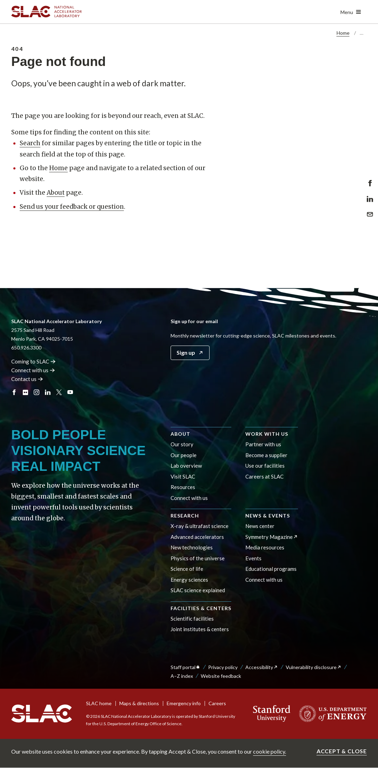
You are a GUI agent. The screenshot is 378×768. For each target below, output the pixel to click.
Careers (217, 703)
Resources (183, 487)
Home (343, 33)
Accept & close (342, 751)
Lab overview (186, 465)
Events (253, 558)
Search (30, 143)
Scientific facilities (192, 618)
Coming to (33, 361)
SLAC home (99, 703)
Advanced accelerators (197, 537)
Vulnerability (313, 667)
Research (185, 516)
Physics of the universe (198, 558)
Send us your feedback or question (72, 207)
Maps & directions (139, 703)
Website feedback (221, 676)
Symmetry (271, 537)
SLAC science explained (198, 590)
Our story (182, 444)
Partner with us (263, 444)
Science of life (187, 569)
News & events (267, 516)
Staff (185, 667)
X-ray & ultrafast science (199, 526)
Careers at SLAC (264, 476)
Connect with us (189, 498)
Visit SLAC (183, 476)
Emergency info (184, 703)
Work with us (266, 434)
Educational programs (271, 569)
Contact (27, 379)
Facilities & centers (201, 608)
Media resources (264, 547)
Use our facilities (265, 465)
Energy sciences (189, 579)
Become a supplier (266, 455)
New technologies (192, 547)
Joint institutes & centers (200, 629)
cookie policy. (269, 751)
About (56, 192)
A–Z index (182, 676)
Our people (184, 455)
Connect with (33, 370)
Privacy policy (223, 667)
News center (259, 526)
